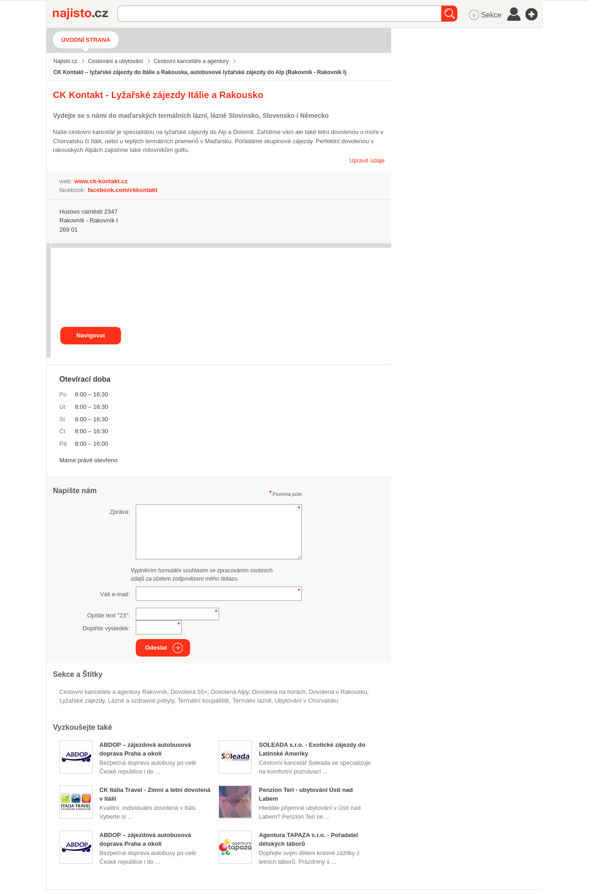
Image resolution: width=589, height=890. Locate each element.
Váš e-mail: (115, 594)
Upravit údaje (367, 160)
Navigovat (90, 335)
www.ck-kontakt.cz (100, 181)
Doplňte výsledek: (106, 628)
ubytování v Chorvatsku (306, 700)
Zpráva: (120, 511)
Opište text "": (108, 615)
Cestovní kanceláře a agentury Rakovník (113, 691)
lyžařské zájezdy (81, 700)
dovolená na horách (279, 691)
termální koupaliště (203, 700)
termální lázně (251, 700)
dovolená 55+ (189, 691)
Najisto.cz (85, 14)
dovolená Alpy (229, 691)
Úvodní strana (85, 39)
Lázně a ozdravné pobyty (141, 700)
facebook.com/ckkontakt (122, 189)
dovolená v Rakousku (338, 691)
